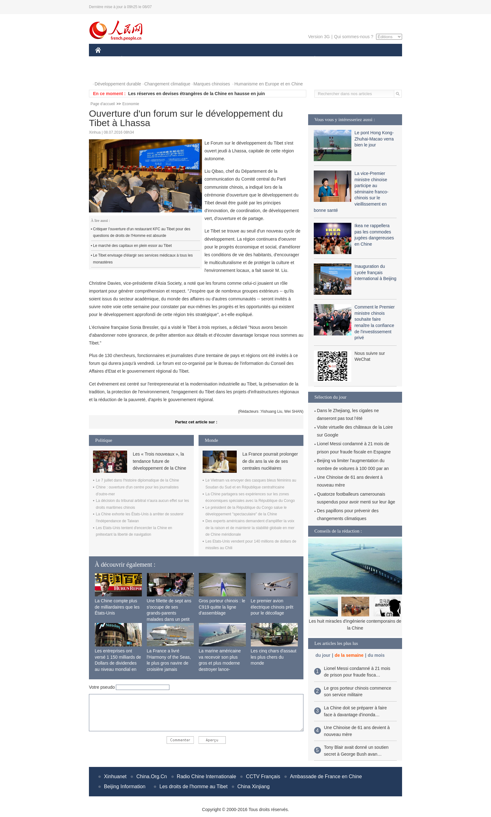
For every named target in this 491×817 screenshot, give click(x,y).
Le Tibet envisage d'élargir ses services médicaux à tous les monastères (143, 258)
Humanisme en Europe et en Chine (268, 83)
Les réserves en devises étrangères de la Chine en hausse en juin (196, 93)
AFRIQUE (188, 59)
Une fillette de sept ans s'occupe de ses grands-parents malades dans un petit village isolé (169, 613)
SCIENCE (215, 59)
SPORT (336, 59)
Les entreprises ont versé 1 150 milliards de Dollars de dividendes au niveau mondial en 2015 (118, 663)
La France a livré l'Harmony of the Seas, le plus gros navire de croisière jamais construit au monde (169, 663)
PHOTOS (108, 71)
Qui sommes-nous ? (353, 36)
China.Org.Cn (151, 776)
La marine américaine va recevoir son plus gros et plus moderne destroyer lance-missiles (220, 663)
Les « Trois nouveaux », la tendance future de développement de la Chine (159, 461)
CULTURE (243, 59)
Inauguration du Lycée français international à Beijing (375, 272)
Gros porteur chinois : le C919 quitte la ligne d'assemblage (222, 606)
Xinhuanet (115, 776)
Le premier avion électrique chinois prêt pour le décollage (272, 606)
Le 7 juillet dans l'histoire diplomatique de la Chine (137, 480)
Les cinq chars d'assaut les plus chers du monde (274, 657)
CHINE (106, 59)
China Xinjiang (253, 786)
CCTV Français (263, 776)
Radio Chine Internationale (206, 776)
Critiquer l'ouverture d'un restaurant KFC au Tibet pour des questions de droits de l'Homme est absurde (141, 232)
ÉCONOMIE (133, 59)
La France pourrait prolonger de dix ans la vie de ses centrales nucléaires (270, 461)
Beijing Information (125, 786)
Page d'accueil (102, 104)
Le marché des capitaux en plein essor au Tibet (132, 245)
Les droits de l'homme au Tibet (193, 786)
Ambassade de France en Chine (326, 776)
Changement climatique (167, 83)
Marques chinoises (212, 83)
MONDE (161, 59)
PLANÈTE (311, 59)
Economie (130, 104)
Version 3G (319, 36)
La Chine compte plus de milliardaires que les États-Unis (117, 606)
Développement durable (118, 83)
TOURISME (363, 59)
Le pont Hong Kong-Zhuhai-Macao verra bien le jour (374, 138)
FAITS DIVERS (277, 59)
